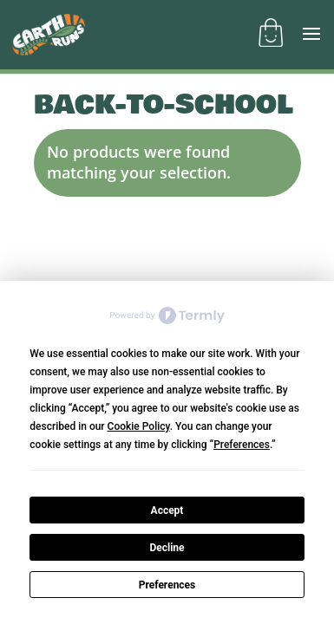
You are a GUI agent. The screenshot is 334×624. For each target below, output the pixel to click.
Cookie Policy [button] (139, 426)
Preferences (167, 585)
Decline (166, 548)
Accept (167, 510)
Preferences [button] (241, 445)
